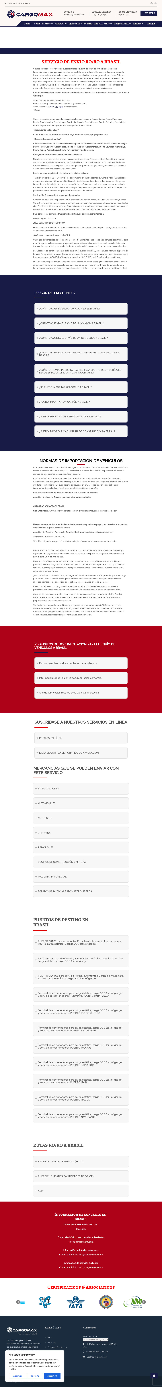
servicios (61, 24)
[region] (34, 1366)
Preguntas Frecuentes (57, 1347)
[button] (18, 1302)
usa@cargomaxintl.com (97, 1357)
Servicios (51, 1342)
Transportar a (122, 24)
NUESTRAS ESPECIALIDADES (98, 24)
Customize (17, 1376)
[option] (35, 1302)
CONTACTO (138, 24)
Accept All (52, 1376)
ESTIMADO (150, 13)
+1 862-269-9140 (100, 1351)
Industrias (75, 24)
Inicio (27, 24)
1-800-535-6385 (55, 107)
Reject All (35, 1376)
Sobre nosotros (43, 24)
